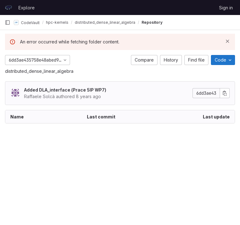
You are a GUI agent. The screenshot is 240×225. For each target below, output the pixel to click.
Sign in (226, 7)
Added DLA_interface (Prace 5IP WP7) (65, 89)
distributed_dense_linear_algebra (39, 71)
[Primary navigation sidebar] (7, 23)
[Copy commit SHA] (225, 93)
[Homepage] (8, 7)
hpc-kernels (57, 22)
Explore (26, 7)
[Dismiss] (227, 41)
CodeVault (27, 22)
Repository (152, 22)
